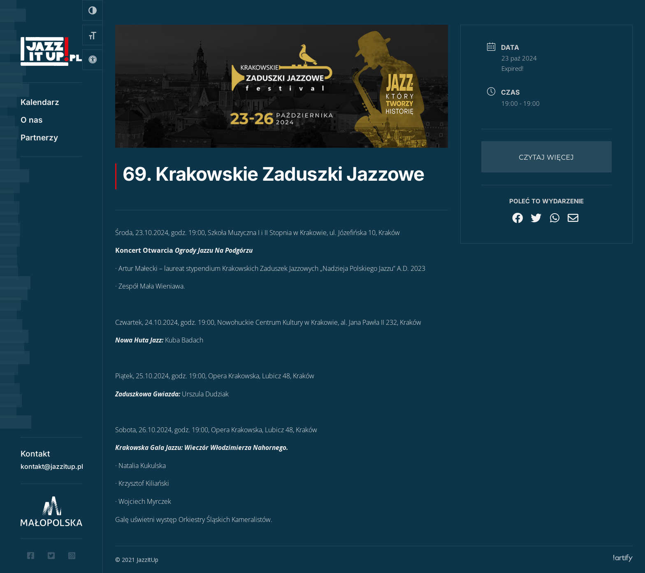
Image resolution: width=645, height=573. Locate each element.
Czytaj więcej (546, 157)
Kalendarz (40, 103)
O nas (32, 121)
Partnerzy (39, 138)
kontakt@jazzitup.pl (52, 463)
